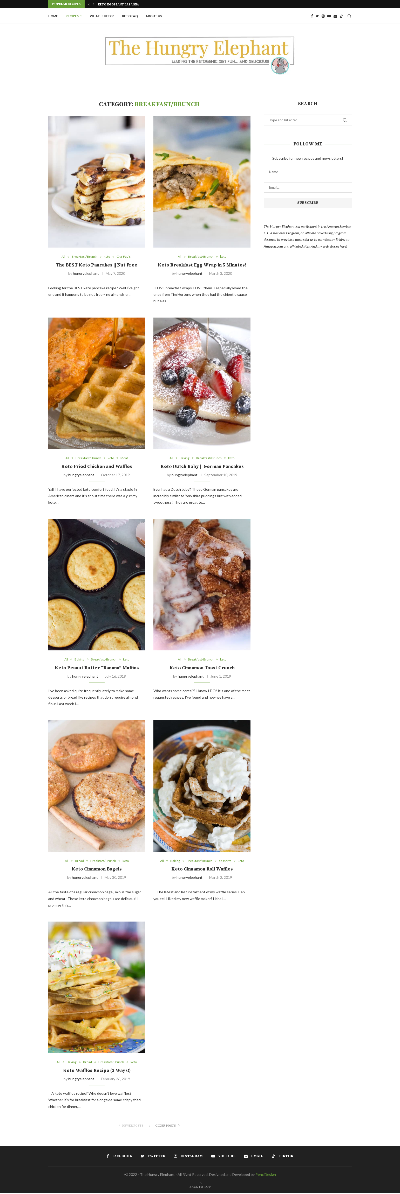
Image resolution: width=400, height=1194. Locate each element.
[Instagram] (323, 16)
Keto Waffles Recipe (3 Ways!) (97, 1071)
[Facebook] (312, 16)
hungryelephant (86, 273)
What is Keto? (102, 16)
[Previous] (89, 4)
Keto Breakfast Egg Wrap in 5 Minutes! (202, 265)
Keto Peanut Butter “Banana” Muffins (97, 668)
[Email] (335, 16)
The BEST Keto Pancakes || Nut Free (96, 265)
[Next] (94, 4)
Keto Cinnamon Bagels (97, 870)
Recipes (72, 16)
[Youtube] (329, 16)
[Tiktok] (341, 16)
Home (53, 16)
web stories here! (335, 246)
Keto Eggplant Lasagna (118, 4)
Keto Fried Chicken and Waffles (96, 467)
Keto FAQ (130, 16)
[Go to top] (200, 1187)
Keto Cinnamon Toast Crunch (202, 668)
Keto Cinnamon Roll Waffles (202, 870)
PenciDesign (265, 1175)
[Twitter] (317, 16)
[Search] (349, 16)
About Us (154, 16)
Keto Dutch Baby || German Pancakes (202, 467)
